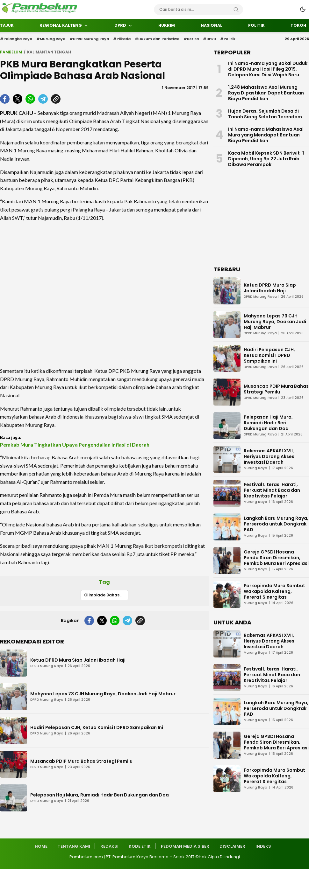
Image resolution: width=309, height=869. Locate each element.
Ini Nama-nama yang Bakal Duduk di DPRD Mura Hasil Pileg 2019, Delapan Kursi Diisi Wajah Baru (267, 69)
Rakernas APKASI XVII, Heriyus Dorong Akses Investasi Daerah (269, 456)
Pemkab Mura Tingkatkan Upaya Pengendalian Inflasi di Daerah (74, 444)
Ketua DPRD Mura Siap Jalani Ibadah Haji (78, 660)
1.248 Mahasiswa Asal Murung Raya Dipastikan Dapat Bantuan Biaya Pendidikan (266, 93)
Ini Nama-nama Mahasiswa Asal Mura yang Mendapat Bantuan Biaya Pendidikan (266, 135)
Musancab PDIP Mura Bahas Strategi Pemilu (81, 761)
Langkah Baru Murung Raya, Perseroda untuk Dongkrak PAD (276, 524)
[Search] (236, 9)
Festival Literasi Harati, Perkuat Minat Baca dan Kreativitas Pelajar (272, 490)
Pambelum (11, 52)
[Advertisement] (104, 294)
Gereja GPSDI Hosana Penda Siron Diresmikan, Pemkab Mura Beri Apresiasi (276, 558)
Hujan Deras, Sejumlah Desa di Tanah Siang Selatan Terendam (265, 114)
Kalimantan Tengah (49, 52)
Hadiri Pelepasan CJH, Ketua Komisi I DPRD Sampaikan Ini (96, 727)
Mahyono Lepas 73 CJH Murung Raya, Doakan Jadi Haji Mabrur (103, 694)
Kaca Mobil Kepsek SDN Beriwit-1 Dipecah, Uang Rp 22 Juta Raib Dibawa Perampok (266, 159)
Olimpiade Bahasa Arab (106, 595)
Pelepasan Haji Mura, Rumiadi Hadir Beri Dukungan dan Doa (99, 795)
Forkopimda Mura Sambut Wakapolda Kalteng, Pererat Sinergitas (274, 591)
